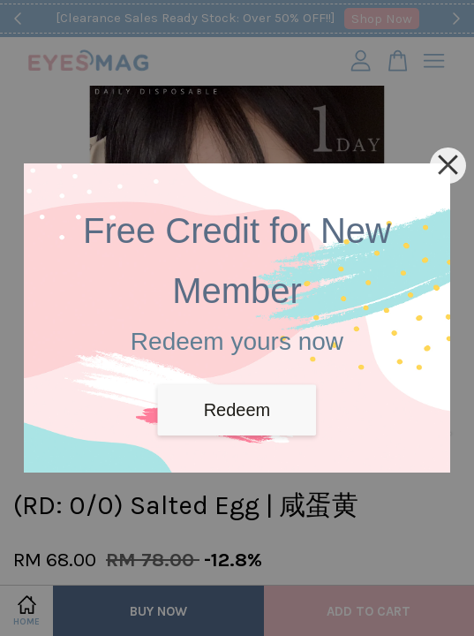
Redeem (237, 410)
